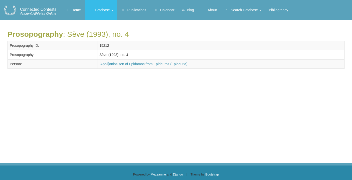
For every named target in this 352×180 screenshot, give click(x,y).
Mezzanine (158, 174)
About (209, 10)
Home (73, 10)
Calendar (164, 10)
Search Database (242, 10)
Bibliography (278, 10)
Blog (188, 10)
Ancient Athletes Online (38, 12)
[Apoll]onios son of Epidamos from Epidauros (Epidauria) (143, 64)
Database (100, 10)
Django (178, 174)
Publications (133, 10)
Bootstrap (212, 174)
